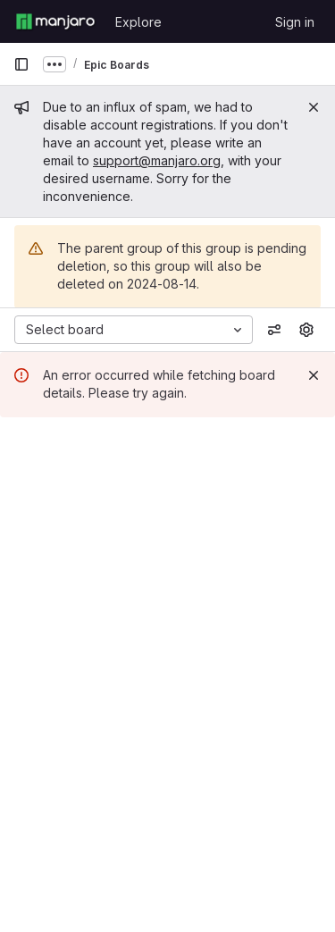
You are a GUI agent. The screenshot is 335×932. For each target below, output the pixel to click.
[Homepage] (55, 21)
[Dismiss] (313, 375)
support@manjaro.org (157, 160)
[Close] (313, 107)
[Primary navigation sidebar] (21, 64)
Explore (138, 21)
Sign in (294, 21)
